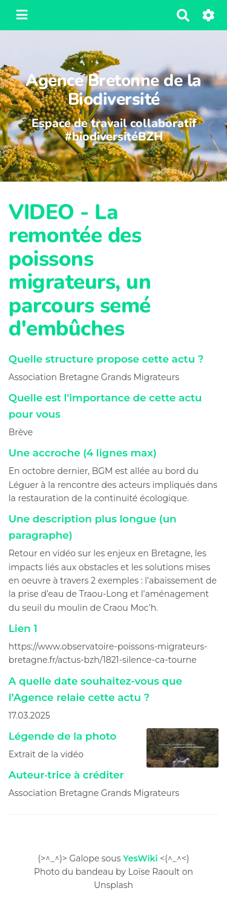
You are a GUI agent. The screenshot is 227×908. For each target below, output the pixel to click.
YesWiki (140, 858)
